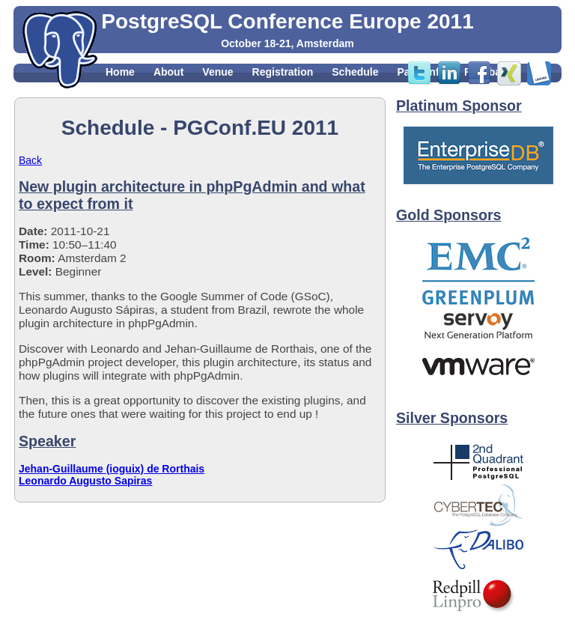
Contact (192, 88)
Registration (283, 72)
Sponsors (130, 88)
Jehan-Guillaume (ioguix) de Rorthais (111, 469)
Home (120, 72)
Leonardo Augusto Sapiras (85, 481)
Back (30, 160)
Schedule (355, 72)
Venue (217, 72)
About (168, 72)
